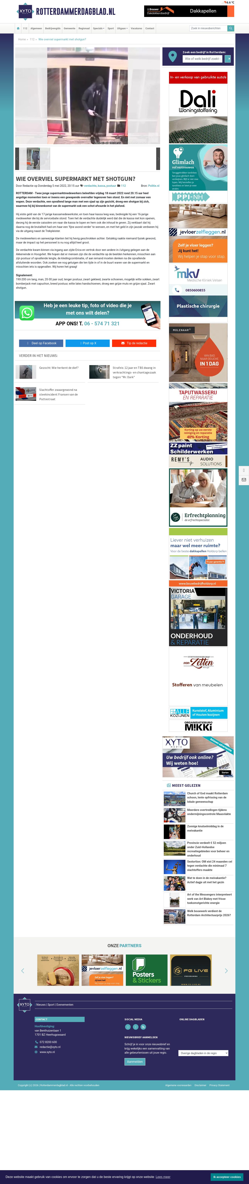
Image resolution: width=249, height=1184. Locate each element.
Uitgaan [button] (121, 28)
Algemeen (36, 28)
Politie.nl (153, 186)
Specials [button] (98, 28)
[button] (17, 159)
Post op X (87, 343)
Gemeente (69, 28)
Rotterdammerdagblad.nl (75, 11)
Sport (111, 28)
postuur (111, 186)
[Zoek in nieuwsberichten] (208, 28)
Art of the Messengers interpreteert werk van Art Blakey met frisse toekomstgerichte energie (209, 942)
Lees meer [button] (163, 1177)
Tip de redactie (134, 343)
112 (25, 28)
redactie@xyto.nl (50, 1112)
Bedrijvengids (52, 28)
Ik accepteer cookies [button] (227, 1177)
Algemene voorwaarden (178, 1150)
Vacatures (136, 28)
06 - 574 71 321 (102, 324)
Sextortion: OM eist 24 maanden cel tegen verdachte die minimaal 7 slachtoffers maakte (209, 879)
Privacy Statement (220, 1150)
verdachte (90, 186)
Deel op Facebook (41, 343)
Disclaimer (200, 1150)
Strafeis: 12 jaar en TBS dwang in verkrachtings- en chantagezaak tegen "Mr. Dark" (134, 372)
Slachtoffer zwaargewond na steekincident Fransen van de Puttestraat (58, 394)
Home (22, 39)
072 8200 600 (48, 1107)
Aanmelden (135, 1127)
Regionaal (84, 28)
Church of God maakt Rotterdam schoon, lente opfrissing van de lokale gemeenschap (207, 797)
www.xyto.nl (47, 1117)
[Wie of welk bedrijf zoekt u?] (202, 59)
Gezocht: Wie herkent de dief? (59, 368)
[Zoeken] (230, 28)
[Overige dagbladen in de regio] (203, 1099)
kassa (101, 186)
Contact (150, 28)
